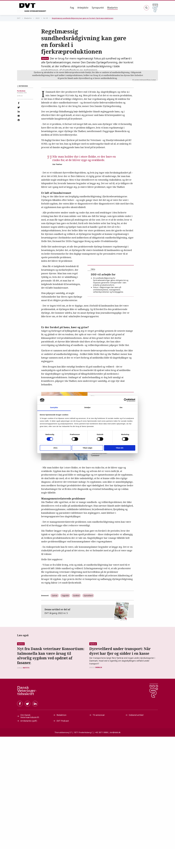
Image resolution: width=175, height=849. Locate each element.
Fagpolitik (65, 659)
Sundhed (76, 659)
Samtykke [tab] (54, 407)
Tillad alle (119, 448)
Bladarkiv (112, 7)
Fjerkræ (45, 58)
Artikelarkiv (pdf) (27, 833)
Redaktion (59, 827)
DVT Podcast (61, 833)
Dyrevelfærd (88, 659)
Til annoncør (97, 827)
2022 (37, 18)
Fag (72, 7)
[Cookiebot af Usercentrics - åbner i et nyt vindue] (125, 400)
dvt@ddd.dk (115, 845)
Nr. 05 (45, 18)
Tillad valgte (87, 448)
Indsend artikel (134, 827)
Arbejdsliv (82, 7)
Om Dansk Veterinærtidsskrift (28, 828)
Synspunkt (98, 7)
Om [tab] (121, 407)
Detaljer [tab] (87, 407)
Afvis (55, 448)
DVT (18, 18)
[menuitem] (72, 8)
